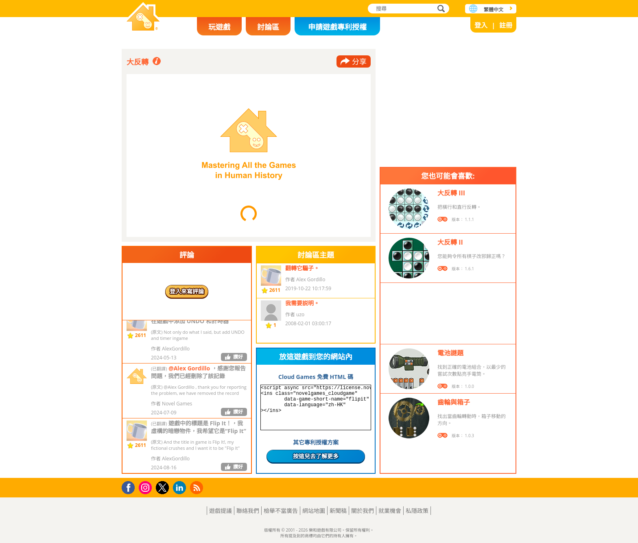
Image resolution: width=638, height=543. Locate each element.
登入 (480, 25)
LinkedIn (181, 487)
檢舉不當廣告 (281, 511)
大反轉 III (451, 192)
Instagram (146, 487)
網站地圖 (313, 511)
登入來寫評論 (187, 291)
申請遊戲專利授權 (337, 27)
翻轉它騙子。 (302, 268)
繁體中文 (493, 9)
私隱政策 (417, 511)
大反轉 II (450, 242)
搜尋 (439, 9)
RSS (197, 487)
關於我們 (362, 511)
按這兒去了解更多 (316, 456)
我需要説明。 (302, 303)
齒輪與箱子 (453, 402)
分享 (359, 61)
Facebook (130, 486)
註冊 (505, 25)
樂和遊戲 (143, 17)
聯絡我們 (247, 511)
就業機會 (389, 511)
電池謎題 (450, 352)
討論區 (268, 27)
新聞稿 (338, 511)
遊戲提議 (220, 511)
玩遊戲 (219, 27)
